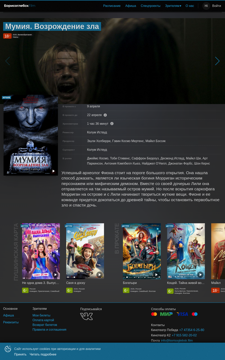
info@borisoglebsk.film (177, 340)
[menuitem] (112, 5)
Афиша (130, 5)
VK (86, 316)
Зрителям (172, 5)
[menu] (117, 5)
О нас (190, 5)
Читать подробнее (43, 354)
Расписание (112, 5)
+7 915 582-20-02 (184, 335)
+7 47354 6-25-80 (191, 330)
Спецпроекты (151, 5)
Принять (20, 354)
